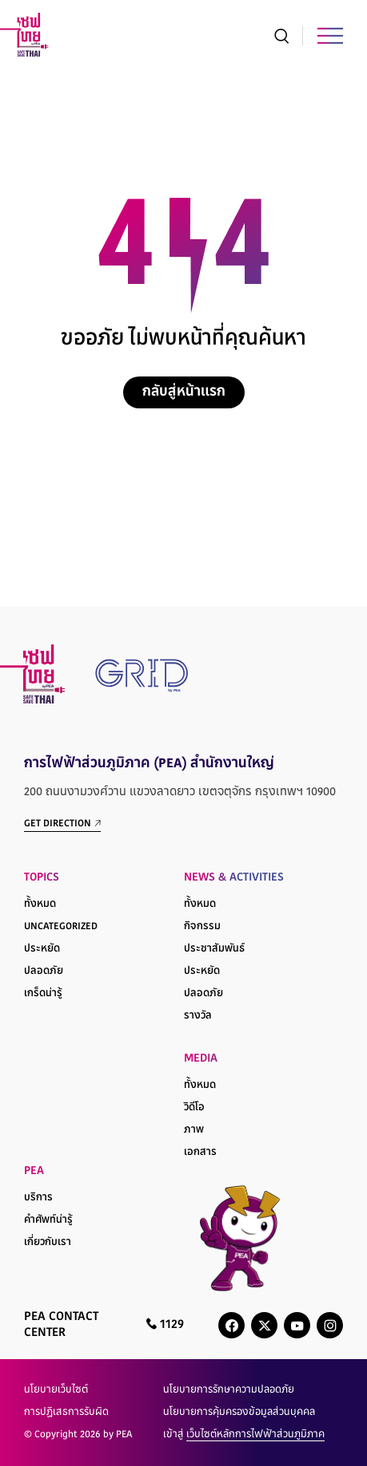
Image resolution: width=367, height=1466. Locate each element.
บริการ (38, 1198)
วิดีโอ (194, 1108)
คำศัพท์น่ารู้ (48, 1220)
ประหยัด (42, 949)
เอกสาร (200, 1152)
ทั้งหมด (40, 904)
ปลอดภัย (43, 971)
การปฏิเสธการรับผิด (66, 1412)
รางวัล (198, 1016)
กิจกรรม (202, 927)
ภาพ (194, 1130)
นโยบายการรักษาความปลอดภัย (228, 1390)
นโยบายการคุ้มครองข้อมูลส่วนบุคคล (239, 1412)
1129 (165, 1324)
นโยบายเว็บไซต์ (56, 1390)
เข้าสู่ (244, 1435)
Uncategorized (61, 927)
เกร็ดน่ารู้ (43, 994)
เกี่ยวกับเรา (47, 1242)
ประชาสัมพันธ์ (214, 949)
